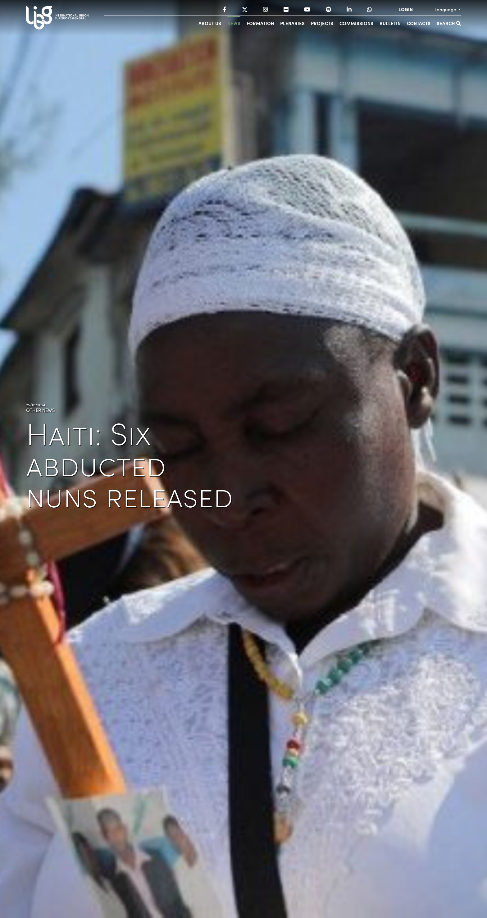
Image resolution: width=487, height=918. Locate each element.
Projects (322, 23)
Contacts (418, 23)
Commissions (356, 23)
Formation (260, 23)
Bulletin (390, 23)
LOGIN (405, 9)
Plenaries (292, 23)
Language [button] (446, 9)
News (233, 23)
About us (209, 23)
